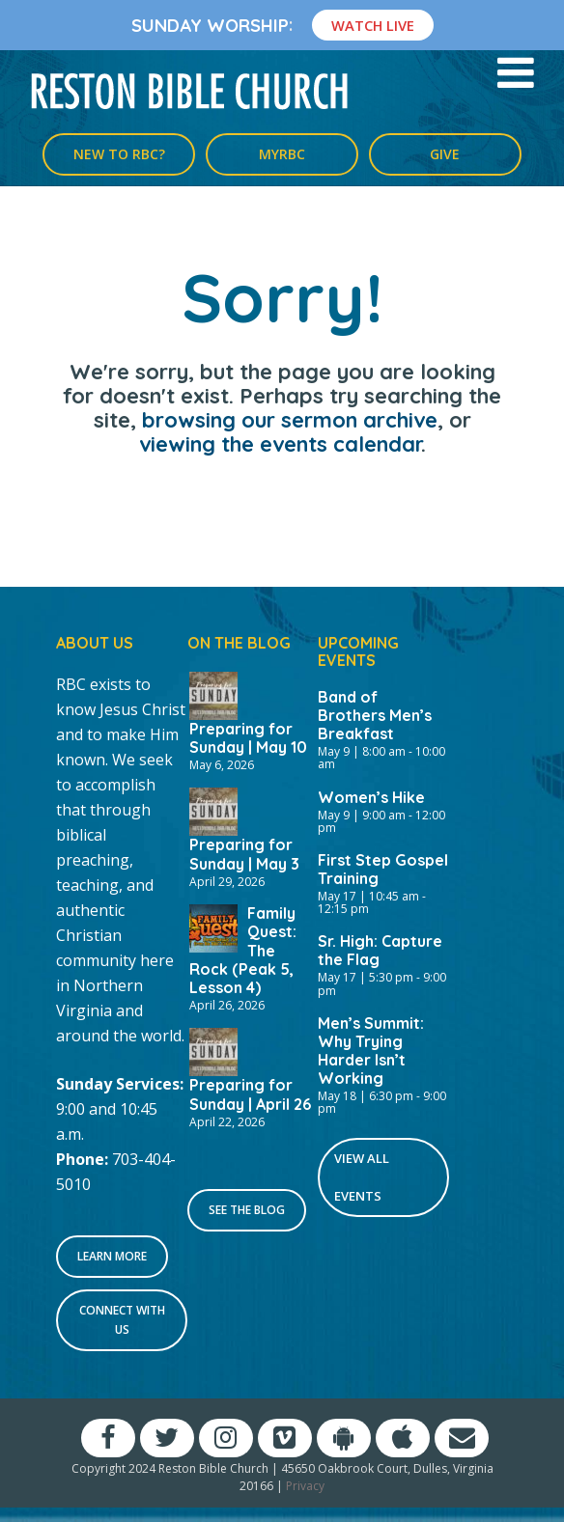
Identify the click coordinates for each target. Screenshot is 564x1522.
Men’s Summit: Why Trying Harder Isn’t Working (371, 1050)
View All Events (361, 1176)
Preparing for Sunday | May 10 (248, 738)
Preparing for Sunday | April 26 (250, 1094)
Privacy (305, 1486)
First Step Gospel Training (383, 869)
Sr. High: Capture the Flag (380, 950)
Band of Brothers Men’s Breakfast (375, 715)
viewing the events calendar (280, 443)
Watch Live (372, 25)
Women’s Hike (371, 797)
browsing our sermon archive (289, 419)
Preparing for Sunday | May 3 (244, 853)
